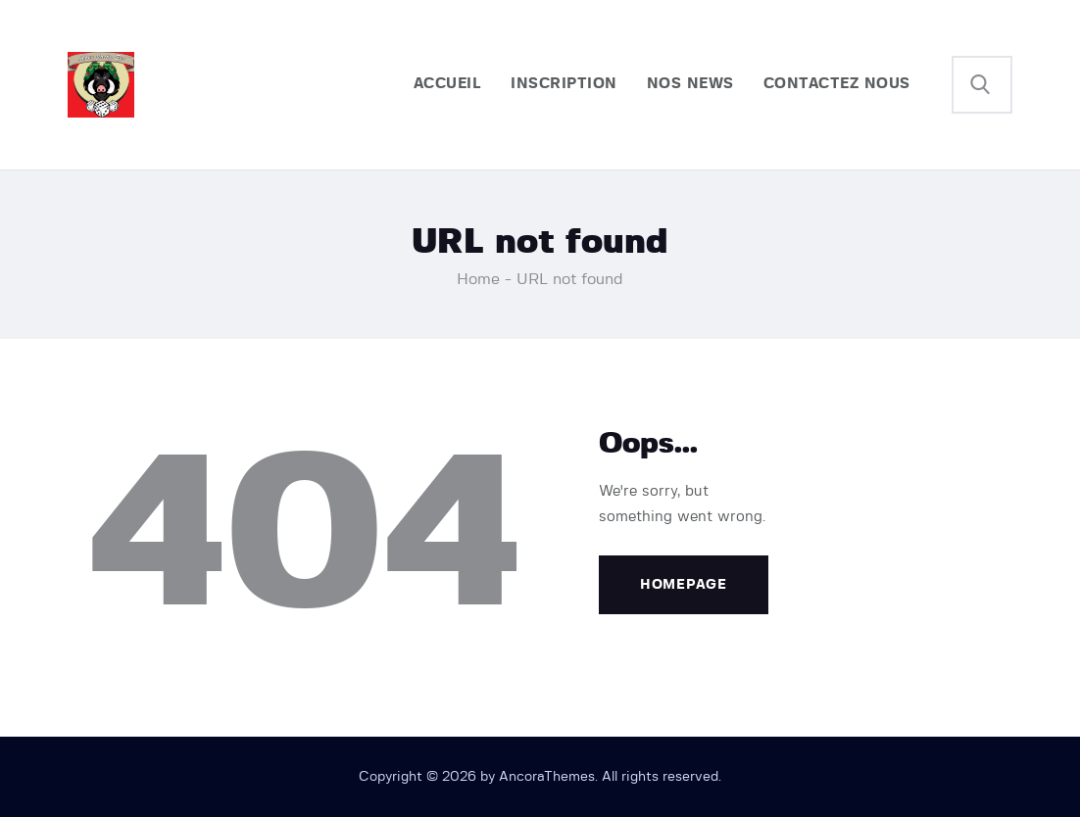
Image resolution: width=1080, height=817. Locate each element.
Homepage (683, 585)
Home (478, 279)
